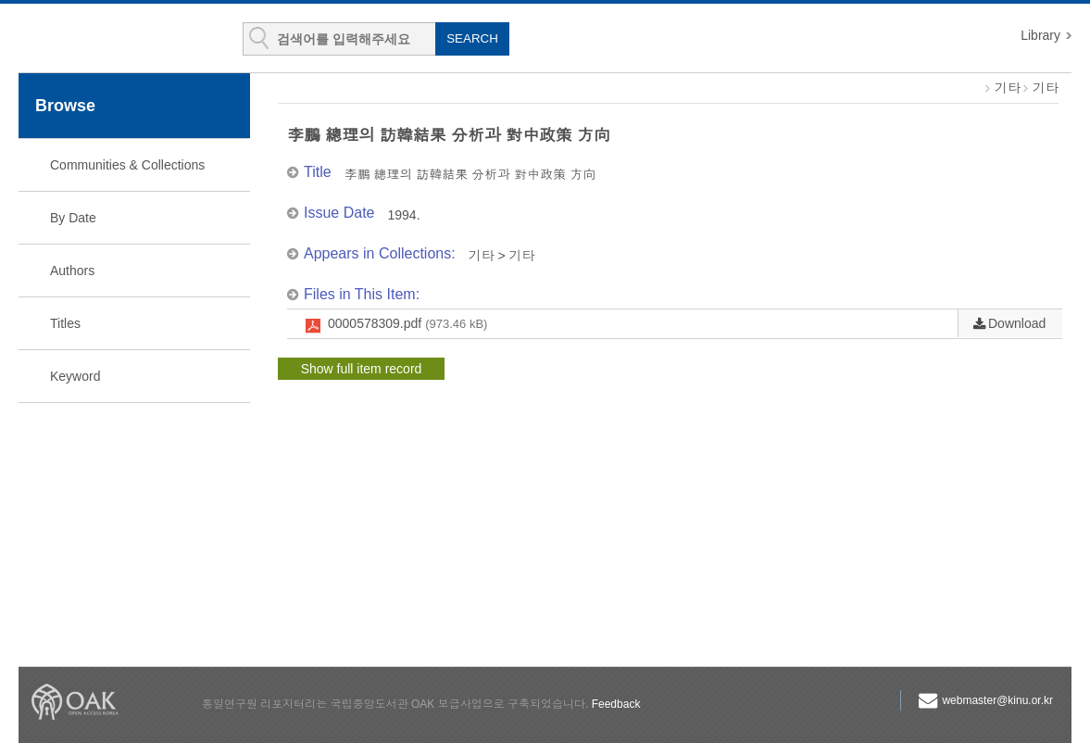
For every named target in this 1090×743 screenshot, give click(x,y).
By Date (73, 217)
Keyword (75, 376)
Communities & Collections (127, 164)
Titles (65, 323)
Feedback (616, 704)
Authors (72, 270)
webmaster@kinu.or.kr (997, 700)
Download (1017, 323)
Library (1040, 35)
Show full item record (361, 368)
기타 (1008, 88)
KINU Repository (128, 39)
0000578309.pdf (407, 324)
